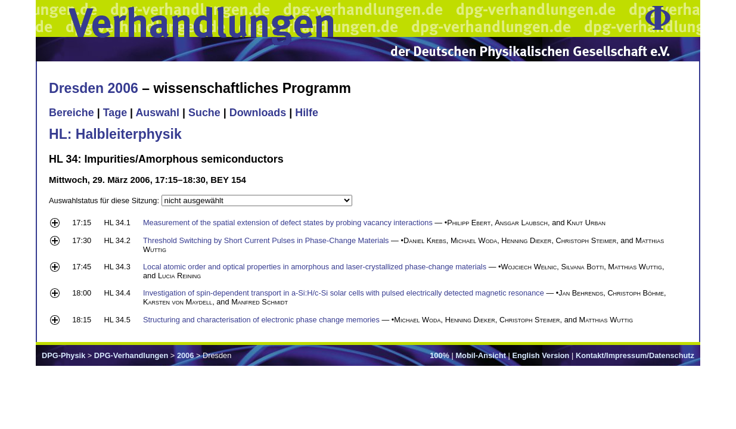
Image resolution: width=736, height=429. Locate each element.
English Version (540, 355)
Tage (115, 113)
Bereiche (71, 113)
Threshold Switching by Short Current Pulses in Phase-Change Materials (266, 240)
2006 (185, 355)
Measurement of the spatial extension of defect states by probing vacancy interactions (288, 222)
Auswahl (157, 113)
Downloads (258, 113)
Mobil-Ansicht (480, 355)
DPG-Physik (63, 355)
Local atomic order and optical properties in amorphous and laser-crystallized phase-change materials (314, 266)
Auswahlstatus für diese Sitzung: (105, 200)
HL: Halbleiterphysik (115, 134)
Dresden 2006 (93, 88)
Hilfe (306, 113)
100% (439, 355)
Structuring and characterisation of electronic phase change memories (261, 319)
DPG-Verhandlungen (131, 355)
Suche (204, 113)
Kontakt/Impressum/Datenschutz (635, 355)
